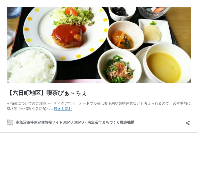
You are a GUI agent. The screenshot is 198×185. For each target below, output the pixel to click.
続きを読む (63, 109)
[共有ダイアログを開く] (187, 121)
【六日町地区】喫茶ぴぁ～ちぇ (47, 93)
